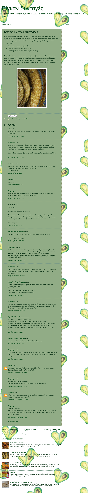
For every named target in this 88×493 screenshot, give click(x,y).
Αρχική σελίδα (6, 24)
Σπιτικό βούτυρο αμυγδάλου (18, 452)
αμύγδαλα (12, 119)
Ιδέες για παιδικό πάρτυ (17, 462)
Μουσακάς (13, 472)
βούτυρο (18, 119)
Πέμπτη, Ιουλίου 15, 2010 (16, 225)
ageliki (10, 365)
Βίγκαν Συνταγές (22, 8)
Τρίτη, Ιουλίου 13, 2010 (15, 173)
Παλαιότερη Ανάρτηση (52, 429)
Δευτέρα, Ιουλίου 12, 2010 (16, 136)
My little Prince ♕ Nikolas (16, 231)
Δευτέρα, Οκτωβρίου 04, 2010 (17, 372)
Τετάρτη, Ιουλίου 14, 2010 (16, 198)
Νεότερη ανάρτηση (10, 429)
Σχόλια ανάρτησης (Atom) (18, 434)
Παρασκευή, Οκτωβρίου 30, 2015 (18, 399)
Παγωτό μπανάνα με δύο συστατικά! (21, 482)
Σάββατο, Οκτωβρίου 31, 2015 (17, 417)
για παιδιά (25, 119)
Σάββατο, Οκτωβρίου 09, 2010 (17, 386)
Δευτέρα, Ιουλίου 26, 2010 (16, 332)
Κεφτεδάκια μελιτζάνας (16, 443)
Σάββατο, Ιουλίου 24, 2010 (16, 241)
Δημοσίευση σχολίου (12, 421)
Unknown (11, 392)
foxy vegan (11, 142)
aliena (10, 129)
